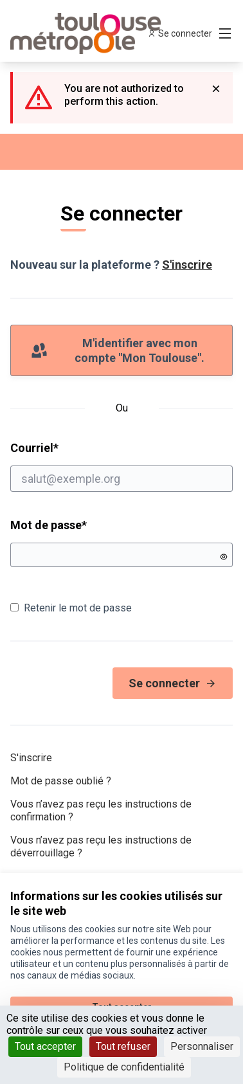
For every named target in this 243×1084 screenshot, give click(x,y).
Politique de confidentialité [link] (124, 1067)
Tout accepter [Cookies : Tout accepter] (45, 1046)
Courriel (121, 466)
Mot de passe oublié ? (60, 781)
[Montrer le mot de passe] (224, 557)
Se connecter (173, 683)
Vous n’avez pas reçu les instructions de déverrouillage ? (101, 846)
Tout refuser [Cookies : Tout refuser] (123, 1046)
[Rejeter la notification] (216, 88)
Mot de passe (48, 525)
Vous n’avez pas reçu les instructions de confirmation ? (101, 810)
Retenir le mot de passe (71, 608)
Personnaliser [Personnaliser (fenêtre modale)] (201, 1046)
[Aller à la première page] (92, 33)
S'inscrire (187, 264)
